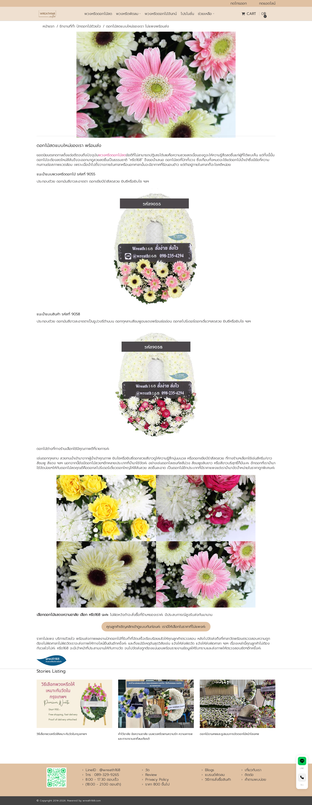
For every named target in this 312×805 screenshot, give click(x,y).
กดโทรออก (238, 3)
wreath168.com (92, 800)
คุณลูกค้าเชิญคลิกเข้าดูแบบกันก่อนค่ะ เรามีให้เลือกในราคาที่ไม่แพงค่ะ (156, 626)
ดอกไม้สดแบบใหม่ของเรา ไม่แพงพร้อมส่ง (137, 26)
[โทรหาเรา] (302, 780)
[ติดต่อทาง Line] (302, 764)
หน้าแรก (48, 26)
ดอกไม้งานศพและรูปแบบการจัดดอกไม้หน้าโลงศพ (229, 734)
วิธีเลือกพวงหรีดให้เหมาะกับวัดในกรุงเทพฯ (62, 734)
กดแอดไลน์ (267, 3)
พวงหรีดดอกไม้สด (112, 155)
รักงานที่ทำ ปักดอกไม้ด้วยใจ (80, 26)
